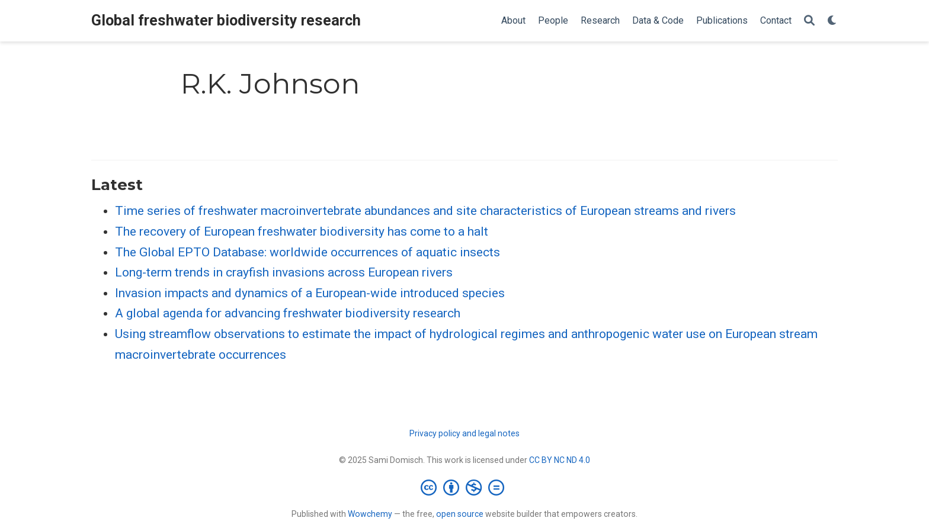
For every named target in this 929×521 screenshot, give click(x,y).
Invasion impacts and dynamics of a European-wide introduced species (310, 293)
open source (459, 514)
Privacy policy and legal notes (464, 433)
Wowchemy (370, 514)
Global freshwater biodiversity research (226, 20)
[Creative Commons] (465, 487)
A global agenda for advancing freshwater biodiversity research (287, 313)
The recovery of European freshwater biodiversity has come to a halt (301, 231)
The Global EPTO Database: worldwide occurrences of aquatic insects (307, 252)
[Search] (809, 21)
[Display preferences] (832, 21)
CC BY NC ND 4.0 (559, 460)
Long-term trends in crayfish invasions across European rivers (284, 272)
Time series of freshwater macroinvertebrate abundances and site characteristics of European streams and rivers (425, 211)
